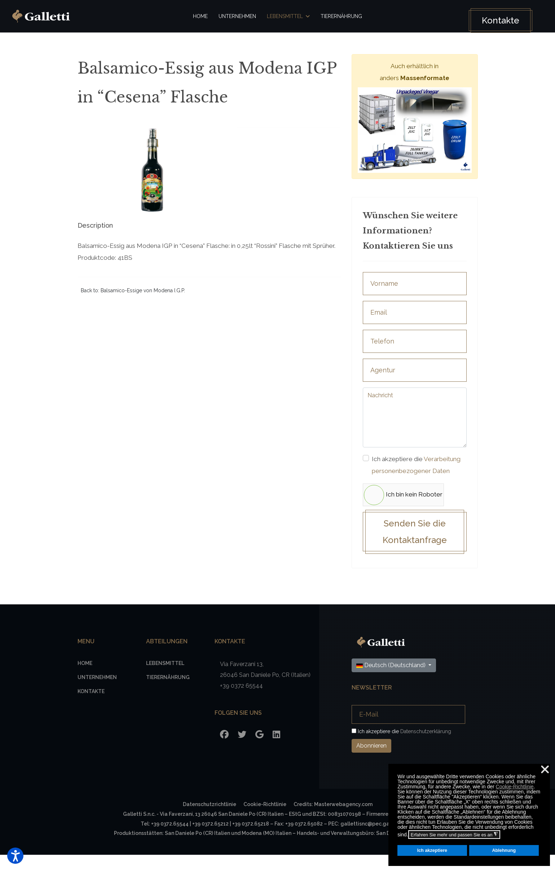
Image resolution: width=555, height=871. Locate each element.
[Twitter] (242, 750)
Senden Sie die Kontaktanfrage (415, 547)
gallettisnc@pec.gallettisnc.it (377, 840)
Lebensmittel (285, 16)
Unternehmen (237, 16)
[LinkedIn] (276, 750)
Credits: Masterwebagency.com (333, 820)
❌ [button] (545, 769)
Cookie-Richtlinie (515, 786)
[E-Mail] (408, 730)
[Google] (259, 750)
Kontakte (496, 20)
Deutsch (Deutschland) (391, 681)
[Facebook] (224, 750)
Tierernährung (341, 16)
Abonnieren (371, 761)
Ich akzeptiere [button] (432, 850)
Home (200, 16)
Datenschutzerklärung (425, 747)
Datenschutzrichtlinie (209, 820)
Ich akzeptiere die (415, 472)
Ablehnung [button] (504, 850)
